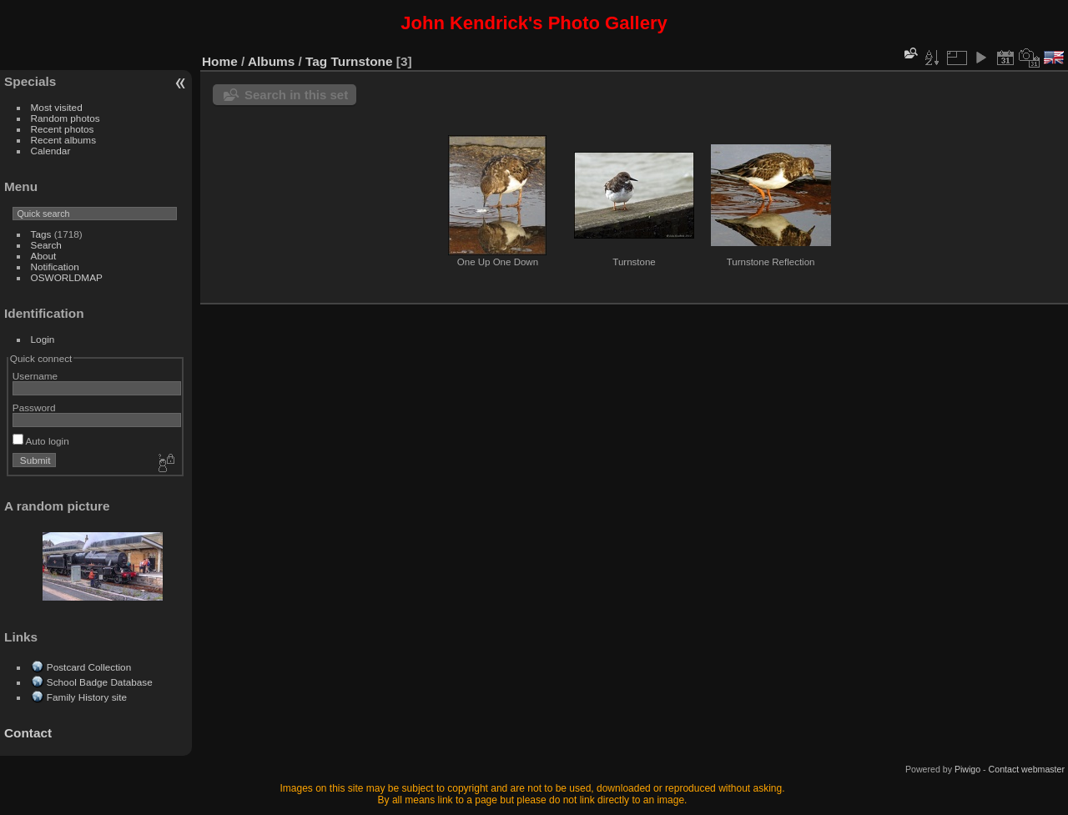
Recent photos (62, 128)
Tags (41, 234)
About (44, 255)
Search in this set (296, 95)
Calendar (51, 150)
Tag (316, 61)
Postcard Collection (89, 667)
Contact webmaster (1027, 769)
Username (35, 375)
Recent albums (63, 139)
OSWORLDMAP (67, 277)
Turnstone (362, 61)
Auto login (41, 440)
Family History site (87, 697)
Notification (55, 266)
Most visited (57, 107)
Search (46, 244)
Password (34, 407)
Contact (28, 733)
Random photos (65, 118)
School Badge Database (100, 682)
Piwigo (967, 769)
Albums (271, 61)
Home (220, 61)
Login (43, 339)
